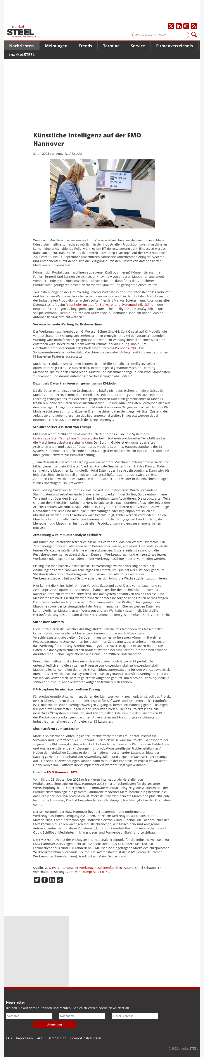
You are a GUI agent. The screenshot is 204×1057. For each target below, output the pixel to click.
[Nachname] (82, 1016)
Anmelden (54, 1024)
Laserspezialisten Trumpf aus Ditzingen (62, 438)
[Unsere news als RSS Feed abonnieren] (194, 26)
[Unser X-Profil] (171, 26)
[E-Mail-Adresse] (135, 1016)
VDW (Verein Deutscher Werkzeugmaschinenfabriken (83, 868)
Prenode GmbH (126, 348)
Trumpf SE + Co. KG (95, 872)
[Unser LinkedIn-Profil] (179, 26)
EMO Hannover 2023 (62, 772)
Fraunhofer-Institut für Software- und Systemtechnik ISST (108, 304)
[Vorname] (29, 1016)
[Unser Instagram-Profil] (186, 26)
